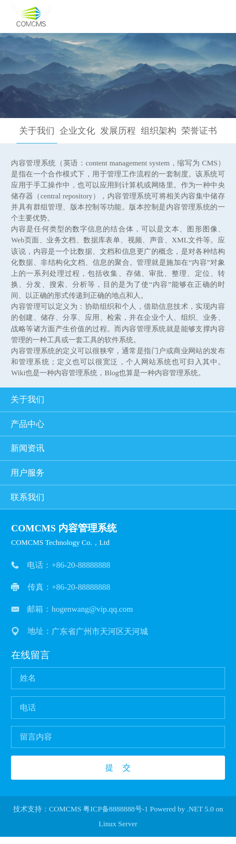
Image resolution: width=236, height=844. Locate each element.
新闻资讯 (118, 452)
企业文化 (77, 131)
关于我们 (37, 131)
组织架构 (158, 131)
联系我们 (118, 503)
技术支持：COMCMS (47, 816)
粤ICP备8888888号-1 (115, 816)
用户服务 (118, 478)
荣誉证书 (199, 131)
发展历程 (118, 131)
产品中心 (118, 426)
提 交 (117, 774)
